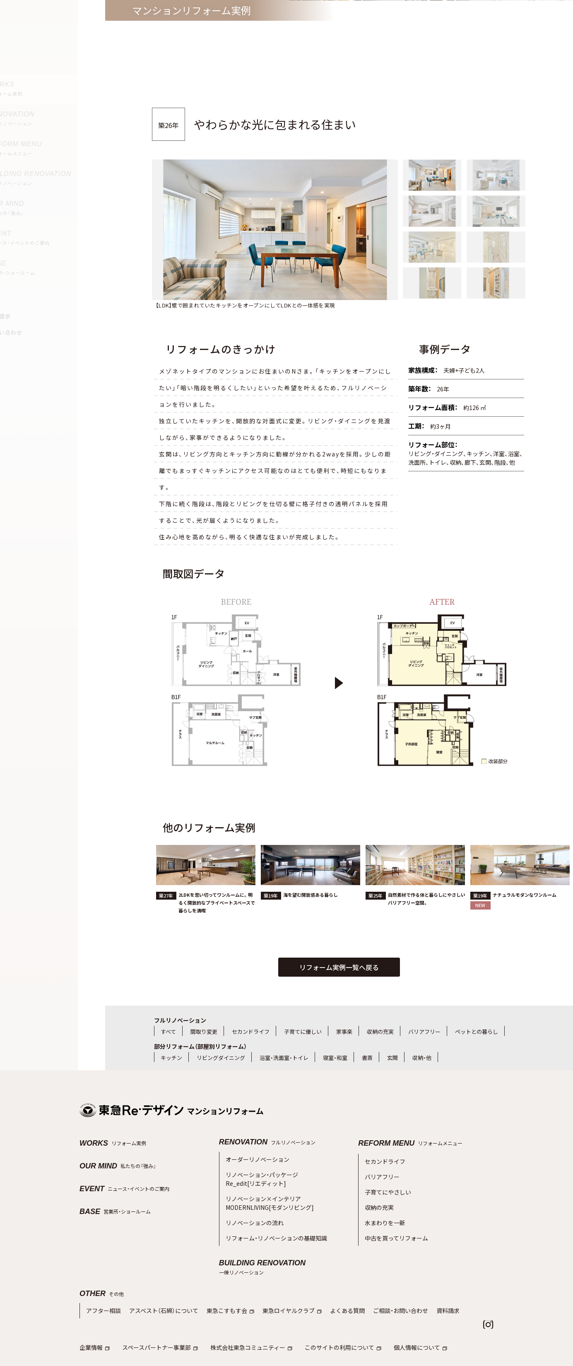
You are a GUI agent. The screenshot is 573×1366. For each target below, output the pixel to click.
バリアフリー (424, 1031)
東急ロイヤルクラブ (279, 1284)
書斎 (367, 1058)
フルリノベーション (180, 1020)
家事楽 (344, 1031)
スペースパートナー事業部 (155, 1319)
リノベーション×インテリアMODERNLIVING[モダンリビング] (265, 1194)
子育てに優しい (303, 1031)
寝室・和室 (335, 1058)
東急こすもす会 (221, 1284)
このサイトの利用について (328, 1319)
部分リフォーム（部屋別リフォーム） (200, 1046)
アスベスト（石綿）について (158, 1284)
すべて (168, 1031)
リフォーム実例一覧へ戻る (339, 967)
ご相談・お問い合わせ (381, 1284)
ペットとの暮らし (476, 1031)
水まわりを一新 (383, 1210)
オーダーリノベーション (255, 1158)
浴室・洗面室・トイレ (284, 1058)
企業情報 (93, 1319)
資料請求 (426, 1284)
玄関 (392, 1058)
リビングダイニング (221, 1058)
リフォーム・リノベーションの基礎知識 (273, 1223)
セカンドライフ (251, 1031)
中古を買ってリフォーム (394, 1223)
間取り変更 (203, 1031)
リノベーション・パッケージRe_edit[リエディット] (259, 1174)
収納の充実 (380, 1031)
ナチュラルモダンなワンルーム (524, 921)
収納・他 (421, 1058)
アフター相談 (102, 1284)
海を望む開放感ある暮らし (310, 921)
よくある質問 (331, 1284)
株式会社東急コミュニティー (242, 1319)
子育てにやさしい (386, 1184)
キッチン (171, 1058)
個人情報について (402, 1319)
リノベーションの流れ (252, 1210)
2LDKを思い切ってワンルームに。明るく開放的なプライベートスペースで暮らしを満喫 (216, 929)
